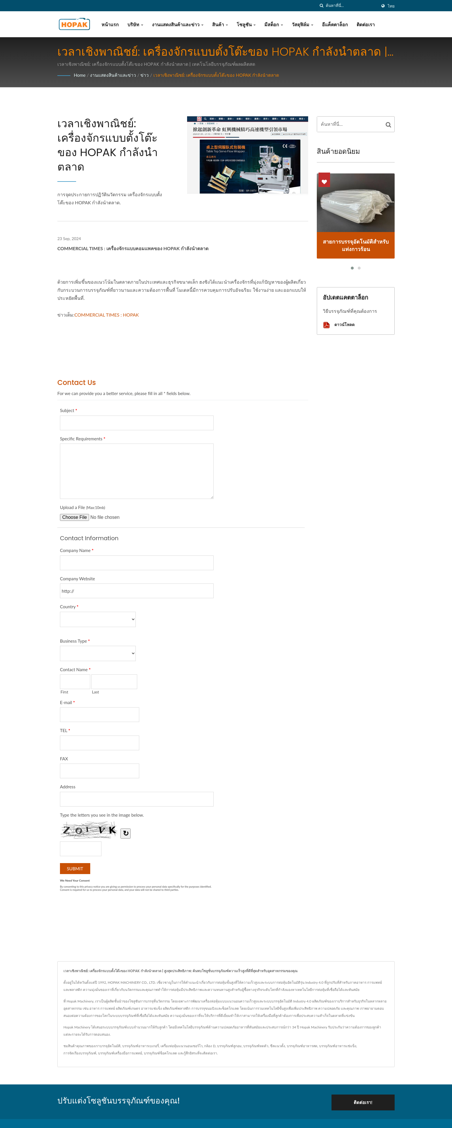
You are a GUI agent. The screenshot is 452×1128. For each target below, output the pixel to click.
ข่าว (146, 75)
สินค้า (220, 24)
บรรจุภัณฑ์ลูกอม (229, 1046)
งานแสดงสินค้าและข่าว (178, 24)
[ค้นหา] (321, 5)
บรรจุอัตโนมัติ (110, 1046)
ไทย (391, 6)
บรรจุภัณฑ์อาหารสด (302, 1046)
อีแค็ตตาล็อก (335, 24)
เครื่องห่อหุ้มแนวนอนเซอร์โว (182, 1046)
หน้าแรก (110, 24)
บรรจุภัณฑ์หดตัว (255, 1046)
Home (80, 75)
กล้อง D (209, 1046)
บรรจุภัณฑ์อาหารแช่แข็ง (337, 1046)
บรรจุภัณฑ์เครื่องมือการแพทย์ (120, 1053)
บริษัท (135, 24)
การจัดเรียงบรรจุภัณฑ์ (79, 1053)
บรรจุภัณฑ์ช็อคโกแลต (160, 1053)
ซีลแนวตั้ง (277, 1046)
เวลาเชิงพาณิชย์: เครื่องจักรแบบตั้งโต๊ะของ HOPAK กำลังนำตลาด (221, 75)
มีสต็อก (273, 24)
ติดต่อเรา (366, 24)
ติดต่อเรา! (366, 1100)
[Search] (351, 5)
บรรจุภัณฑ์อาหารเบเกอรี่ (140, 1046)
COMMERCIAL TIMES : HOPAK (106, 314)
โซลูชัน (246, 24)
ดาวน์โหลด (339, 325)
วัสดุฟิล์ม (302, 24)
